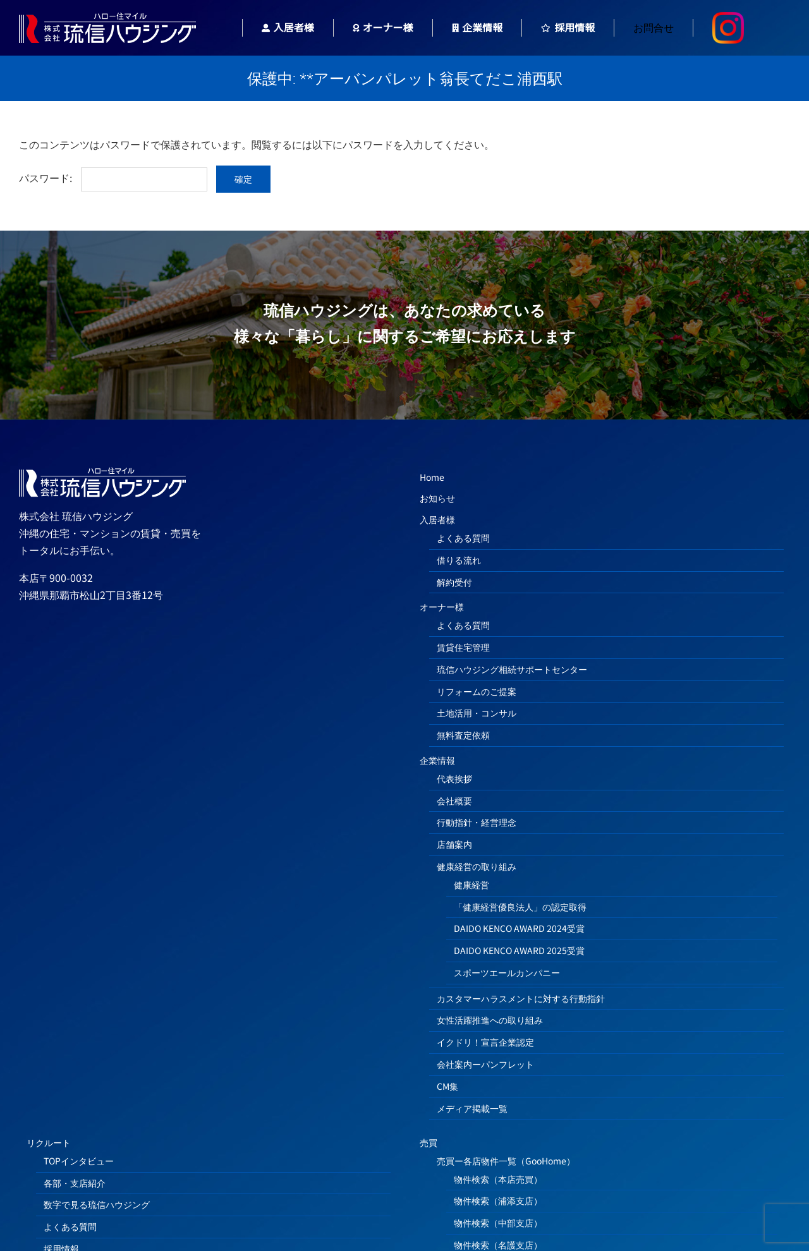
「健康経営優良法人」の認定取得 (520, 906)
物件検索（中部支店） (498, 1222)
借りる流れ (459, 559)
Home (432, 477)
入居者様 (437, 519)
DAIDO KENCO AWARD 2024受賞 (519, 928)
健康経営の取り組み (476, 866)
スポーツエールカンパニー (507, 972)
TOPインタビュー (79, 1160)
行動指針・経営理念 (476, 822)
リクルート (49, 1142)
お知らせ (437, 498)
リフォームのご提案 (476, 691)
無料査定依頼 (463, 734)
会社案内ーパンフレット (485, 1064)
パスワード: (113, 177)
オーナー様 (442, 606)
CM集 (447, 1086)
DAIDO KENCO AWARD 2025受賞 (519, 950)
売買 (428, 1142)
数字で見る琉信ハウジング (97, 1204)
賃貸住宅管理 (463, 647)
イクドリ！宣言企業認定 (485, 1042)
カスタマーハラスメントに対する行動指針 (521, 998)
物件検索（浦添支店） (498, 1200)
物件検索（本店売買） (498, 1179)
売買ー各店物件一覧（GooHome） (506, 1160)
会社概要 (454, 800)
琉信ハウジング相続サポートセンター (512, 669)
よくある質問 (463, 537)
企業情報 (437, 760)
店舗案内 (454, 844)
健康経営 (471, 884)
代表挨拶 (454, 778)
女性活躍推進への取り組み (490, 1019)
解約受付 (454, 582)
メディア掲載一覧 (472, 1108)
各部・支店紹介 (75, 1182)
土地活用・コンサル (476, 712)
